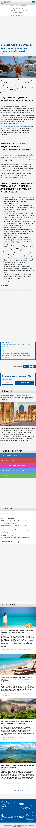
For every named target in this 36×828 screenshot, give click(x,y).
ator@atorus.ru (12, 817)
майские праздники (22, 737)
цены (12, 649)
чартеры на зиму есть (14, 259)
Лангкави (11, 783)
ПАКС (15, 235)
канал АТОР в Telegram (16, 344)
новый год (12, 739)
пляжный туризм (6, 784)
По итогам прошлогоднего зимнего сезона (14, 127)
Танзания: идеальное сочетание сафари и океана (14, 520)
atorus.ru (15, 826)
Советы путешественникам (14, 466)
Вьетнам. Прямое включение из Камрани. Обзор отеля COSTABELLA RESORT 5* (15, 538)
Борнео (16, 783)
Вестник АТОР (8, 461)
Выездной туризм (5, 289)
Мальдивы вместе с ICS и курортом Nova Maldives (14, 525)
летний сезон (6, 739)
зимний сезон (13, 289)
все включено (18, 693)
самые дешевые (26, 693)
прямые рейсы (27, 649)
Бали (4, 651)
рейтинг (29, 289)
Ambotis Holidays (29, 257)
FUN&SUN (16, 203)
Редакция (4, 805)
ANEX (14, 211)
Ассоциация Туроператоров (7, 2)
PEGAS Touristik (18, 265)
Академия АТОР (18, 13)
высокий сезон (6, 649)
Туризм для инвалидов (18, 10)
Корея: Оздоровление (19, 15)
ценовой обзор (6, 693)
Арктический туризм (18, 6)
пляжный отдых (21, 289)
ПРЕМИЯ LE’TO (18, 8)
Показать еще (18, 791)
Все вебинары (7, 542)
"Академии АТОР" (6, 357)
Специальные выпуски (12, 456)
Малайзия (5, 783)
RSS (2, 809)
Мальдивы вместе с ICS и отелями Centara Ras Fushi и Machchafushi (15, 531)
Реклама (3, 807)
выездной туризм (7, 737)
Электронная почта (7, 379)
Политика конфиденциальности (8, 802)
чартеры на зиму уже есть (17, 197)
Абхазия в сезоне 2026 (7, 515)
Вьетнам (14, 737)
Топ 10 (4, 476)
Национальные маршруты (13, 471)
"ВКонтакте (25, 349)
